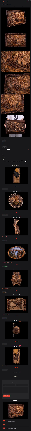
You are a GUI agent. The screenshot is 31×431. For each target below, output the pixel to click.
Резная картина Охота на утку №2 (7, 262)
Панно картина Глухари (5, 313)
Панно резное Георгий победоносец (7, 210)
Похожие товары (15, 165)
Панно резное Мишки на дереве (6, 236)
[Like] (20, 191)
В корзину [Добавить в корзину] (15, 191)
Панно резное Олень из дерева (6, 365)
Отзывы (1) (15, 375)
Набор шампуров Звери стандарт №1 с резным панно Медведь (11, 339)
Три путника (5, 0)
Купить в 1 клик (3, 157)
